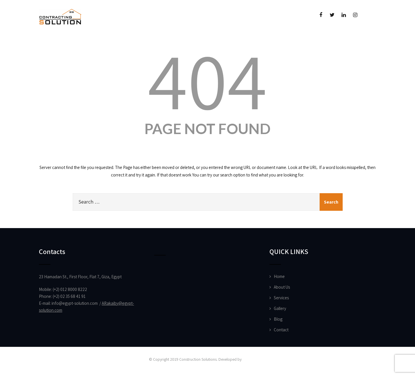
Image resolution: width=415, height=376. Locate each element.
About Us (91, 42)
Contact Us (253, 42)
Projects (133, 42)
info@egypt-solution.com (75, 303)
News (168, 42)
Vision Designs (254, 359)
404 (207, 79)
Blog (278, 319)
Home (55, 42)
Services (281, 297)
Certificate (207, 42)
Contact (281, 329)
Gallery (280, 308)
